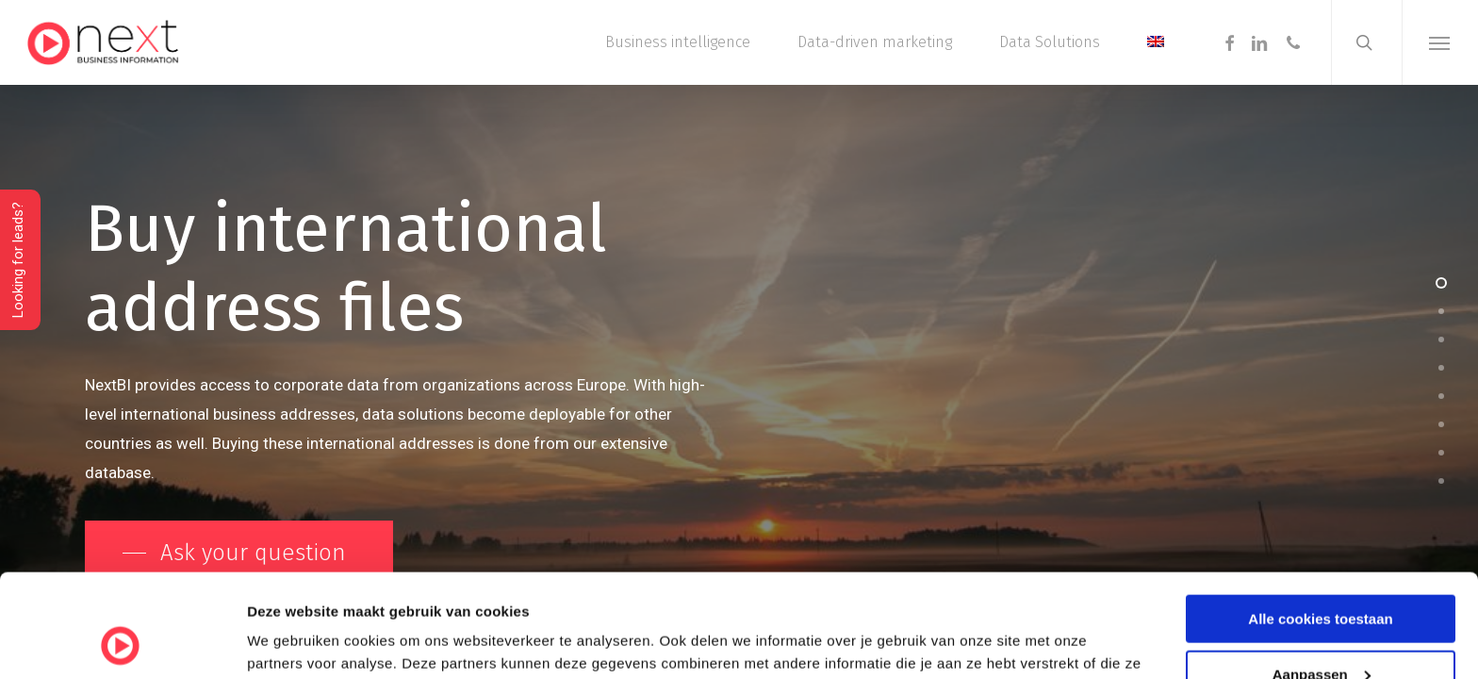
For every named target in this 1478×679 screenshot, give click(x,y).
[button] (1440, 42)
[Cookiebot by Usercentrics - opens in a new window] (122, 642)
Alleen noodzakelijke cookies (1321, 632)
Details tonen (292, 641)
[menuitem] (1155, 42)
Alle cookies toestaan (1320, 522)
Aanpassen (1322, 578)
